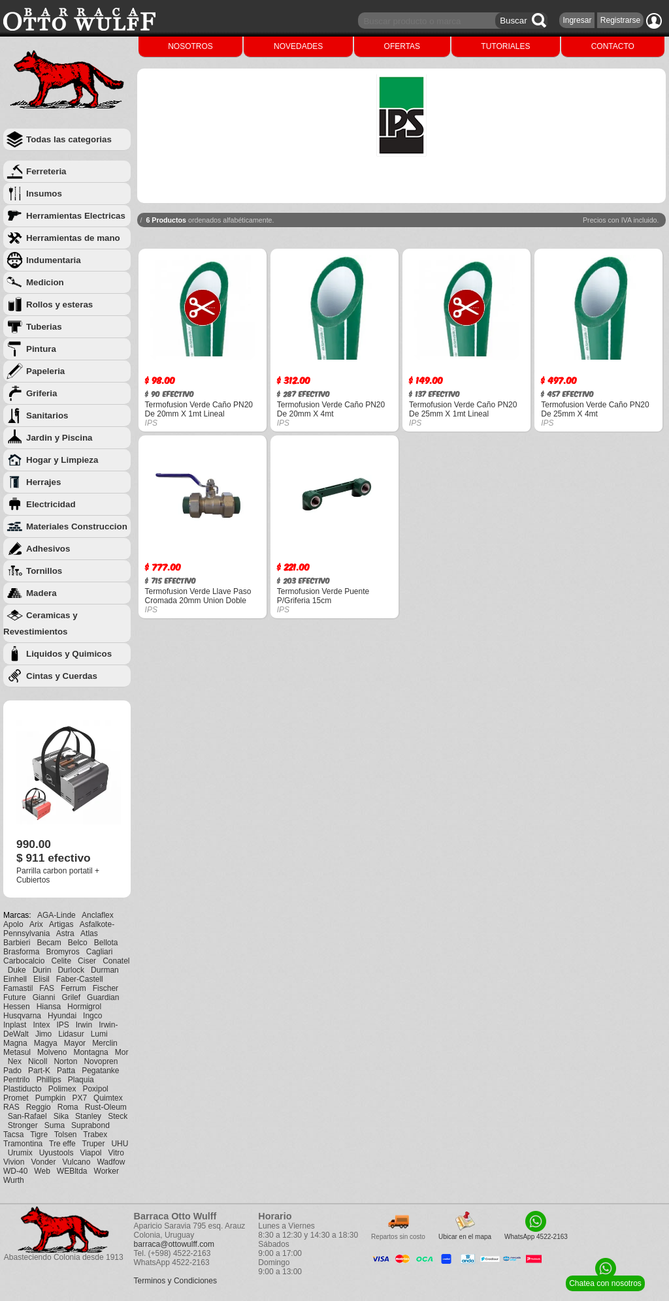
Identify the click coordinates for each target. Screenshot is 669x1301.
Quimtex (108, 1098)
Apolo (13, 924)
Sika (61, 1116)
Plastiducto (22, 1088)
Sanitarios (47, 415)
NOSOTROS (190, 46)
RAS (11, 1107)
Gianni (44, 997)
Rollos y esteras (59, 304)
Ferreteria (46, 171)
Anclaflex (98, 915)
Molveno (52, 1052)
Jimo (43, 1034)
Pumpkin (50, 1098)
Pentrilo (16, 1079)
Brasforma (21, 951)
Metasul (17, 1052)
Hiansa (49, 1006)
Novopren (101, 1061)
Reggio (38, 1107)
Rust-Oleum (106, 1107)
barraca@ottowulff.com (174, 1244)
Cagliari (99, 951)
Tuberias (44, 327)
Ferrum (73, 988)
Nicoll (37, 1061)
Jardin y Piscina (59, 438)
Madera (41, 593)
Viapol (90, 1152)
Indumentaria (53, 260)
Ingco (92, 1015)
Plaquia (81, 1079)
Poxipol (95, 1088)
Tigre (39, 1134)
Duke (17, 970)
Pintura (41, 349)
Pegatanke (100, 1070)
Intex (41, 1024)
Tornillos (44, 571)
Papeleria (45, 371)
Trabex (95, 1134)
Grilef (70, 997)
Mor (122, 1052)
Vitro (116, 1152)
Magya (45, 1043)
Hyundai (62, 1015)
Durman (105, 970)
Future (14, 997)
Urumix (20, 1152)
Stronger (23, 1125)
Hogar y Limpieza (62, 460)
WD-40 (15, 1171)
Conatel (116, 960)
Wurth (13, 1180)
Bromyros (62, 951)
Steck (117, 1116)
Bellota (106, 942)
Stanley (88, 1116)
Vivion (13, 1162)
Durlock (70, 970)
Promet (16, 1098)
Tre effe (62, 1143)
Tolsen (65, 1134)
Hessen (16, 1006)
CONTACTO (612, 46)
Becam (49, 942)
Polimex (62, 1088)
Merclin (105, 1043)
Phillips (49, 1079)
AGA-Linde (56, 915)
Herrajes (43, 482)
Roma (67, 1107)
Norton (65, 1061)
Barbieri (16, 942)
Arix (36, 924)
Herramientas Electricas (75, 216)
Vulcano (77, 1162)
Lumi (99, 1034)
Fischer (105, 988)
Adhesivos (48, 549)
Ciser (87, 960)
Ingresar (577, 20)
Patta (66, 1070)
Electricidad (51, 504)
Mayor (75, 1043)
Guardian (103, 997)
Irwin (84, 1024)
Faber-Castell (79, 979)
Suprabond (90, 1125)
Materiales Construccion (76, 526)
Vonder (43, 1162)
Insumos (44, 193)
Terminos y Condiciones (175, 1280)
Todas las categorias (69, 139)
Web (42, 1171)
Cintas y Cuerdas (61, 676)
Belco (78, 942)
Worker (106, 1171)
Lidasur (71, 1034)
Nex (15, 1061)
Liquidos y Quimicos (69, 654)
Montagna (90, 1052)
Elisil (41, 979)
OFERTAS (402, 46)
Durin (42, 970)
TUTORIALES (505, 46)
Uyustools (56, 1152)
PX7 (79, 1098)
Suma (54, 1125)
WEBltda (72, 1171)
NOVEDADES (298, 46)
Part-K (39, 1070)
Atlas (89, 933)
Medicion (45, 282)
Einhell (15, 979)
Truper (93, 1143)
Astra (65, 933)
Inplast (14, 1024)
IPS (62, 1024)
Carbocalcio (23, 960)
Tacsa (13, 1134)
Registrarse (620, 20)
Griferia (41, 393)
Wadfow (111, 1162)
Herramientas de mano (73, 238)
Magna (15, 1043)
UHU (119, 1143)
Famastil (18, 988)
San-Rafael (27, 1116)
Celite (61, 960)
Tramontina (22, 1143)
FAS (46, 988)
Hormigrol (84, 1006)
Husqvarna (22, 1015)
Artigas (61, 924)
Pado (12, 1070)
